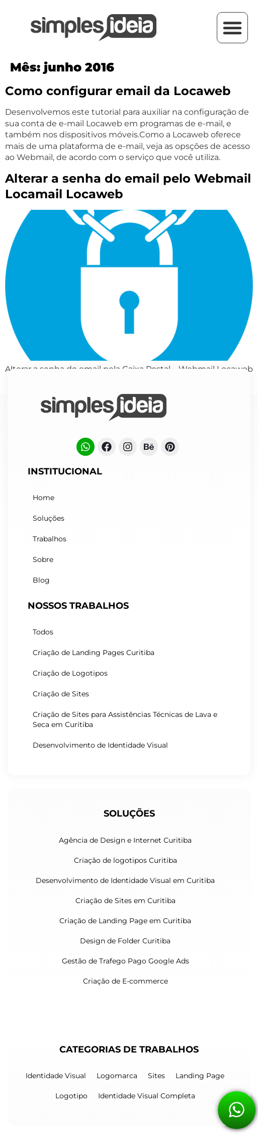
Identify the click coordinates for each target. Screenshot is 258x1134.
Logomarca (117, 1075)
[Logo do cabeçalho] (103, 407)
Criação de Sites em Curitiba (125, 900)
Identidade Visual (56, 1075)
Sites (156, 1075)
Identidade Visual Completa (146, 1095)
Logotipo (71, 1095)
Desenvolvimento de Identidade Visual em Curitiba (125, 880)
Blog (41, 580)
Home (43, 497)
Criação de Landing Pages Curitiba (93, 652)
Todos (43, 631)
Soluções (48, 518)
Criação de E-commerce (125, 981)
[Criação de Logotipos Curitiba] (93, 27)
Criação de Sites (61, 693)
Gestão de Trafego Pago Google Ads (125, 960)
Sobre (43, 559)
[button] (232, 27)
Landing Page (200, 1075)
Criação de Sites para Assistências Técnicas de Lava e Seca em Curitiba (125, 719)
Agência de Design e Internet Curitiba (125, 840)
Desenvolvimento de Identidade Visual (100, 745)
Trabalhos (49, 538)
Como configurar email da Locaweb (118, 91)
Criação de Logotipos (70, 673)
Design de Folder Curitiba (125, 940)
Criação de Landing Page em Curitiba (125, 920)
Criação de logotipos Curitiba (125, 860)
